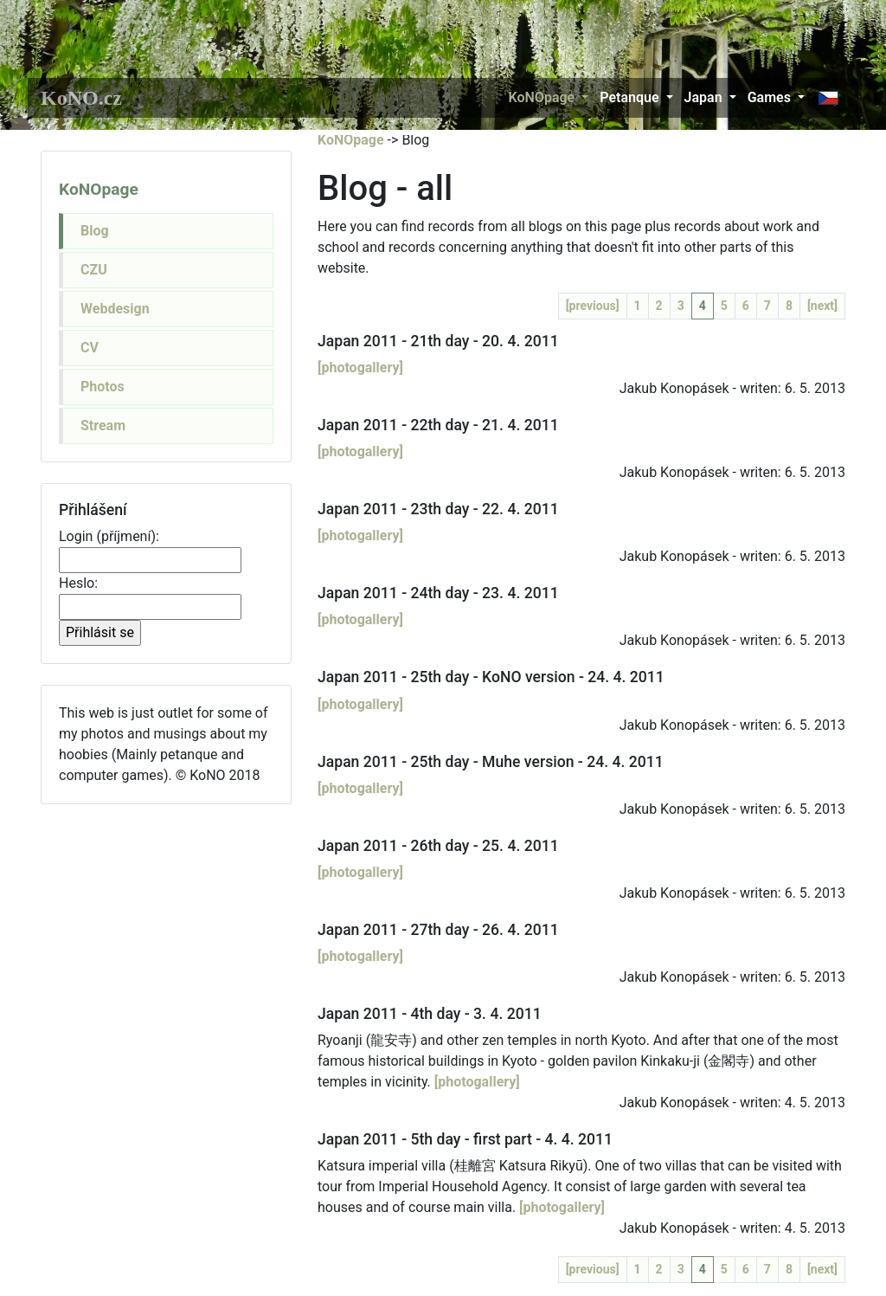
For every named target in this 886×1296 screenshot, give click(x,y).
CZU (93, 269)
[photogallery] (360, 367)
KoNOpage (542, 97)
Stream (102, 425)
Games (769, 97)
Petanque (629, 97)
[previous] (593, 306)
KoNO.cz (81, 98)
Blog (94, 230)
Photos (102, 386)
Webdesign (115, 308)
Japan (703, 97)
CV (89, 347)
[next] (822, 306)
